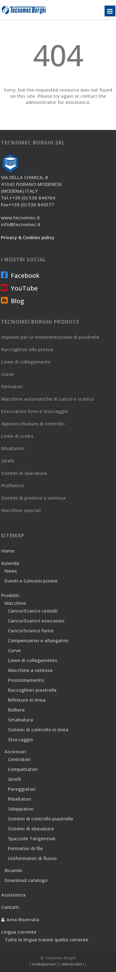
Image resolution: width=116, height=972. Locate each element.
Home (8, 551)
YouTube (19, 288)
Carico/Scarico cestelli (33, 611)
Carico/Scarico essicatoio (36, 620)
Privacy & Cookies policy (27, 237)
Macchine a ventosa (30, 670)
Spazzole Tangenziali (31, 838)
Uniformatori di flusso (32, 858)
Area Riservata (22, 919)
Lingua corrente (19, 932)
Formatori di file (25, 848)
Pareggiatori (22, 789)
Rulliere (16, 710)
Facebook (20, 275)
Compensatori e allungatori (38, 640)
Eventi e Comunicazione (31, 581)
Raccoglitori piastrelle (32, 690)
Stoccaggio (20, 739)
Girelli (14, 779)
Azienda (10, 563)
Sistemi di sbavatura (31, 828)
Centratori (19, 759)
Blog (12, 300)
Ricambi (13, 870)
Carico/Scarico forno (31, 630)
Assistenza (13, 895)
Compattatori (23, 769)
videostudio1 (72, 964)
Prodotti (10, 595)
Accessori (15, 751)
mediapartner (44, 964)
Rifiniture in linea (26, 700)
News (11, 571)
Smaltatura (20, 719)
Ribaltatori (19, 799)
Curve (14, 650)
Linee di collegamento (32, 660)
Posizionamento (26, 680)
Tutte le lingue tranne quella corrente (46, 939)
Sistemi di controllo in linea (38, 729)
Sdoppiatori (21, 809)
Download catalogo (26, 880)
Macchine (15, 603)
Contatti (10, 907)
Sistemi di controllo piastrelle (40, 818)
